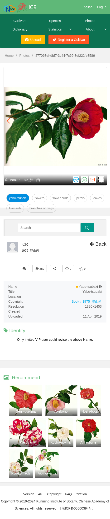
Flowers (39, 198)
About (96, 29)
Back (98, 244)
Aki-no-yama (47, 473)
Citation (81, 494)
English (86, 7)
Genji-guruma (26, 411)
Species (55, 21)
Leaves (97, 198)
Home (9, 55)
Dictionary (20, 29)
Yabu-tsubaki (18, 198)
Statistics (60, 29)
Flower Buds (60, 198)
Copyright (54, 494)
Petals (80, 198)
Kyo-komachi (21, 473)
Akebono (60, 411)
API (40, 494)
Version (28, 494)
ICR (24, 244)
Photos (90, 21)
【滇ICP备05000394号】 (77, 508)
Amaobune (88, 442)
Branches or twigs (41, 208)
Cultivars (20, 21)
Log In (101, 7)
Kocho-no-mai (60, 442)
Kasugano (27, 442)
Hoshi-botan (90, 411)
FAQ (68, 494)
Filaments (15, 208)
